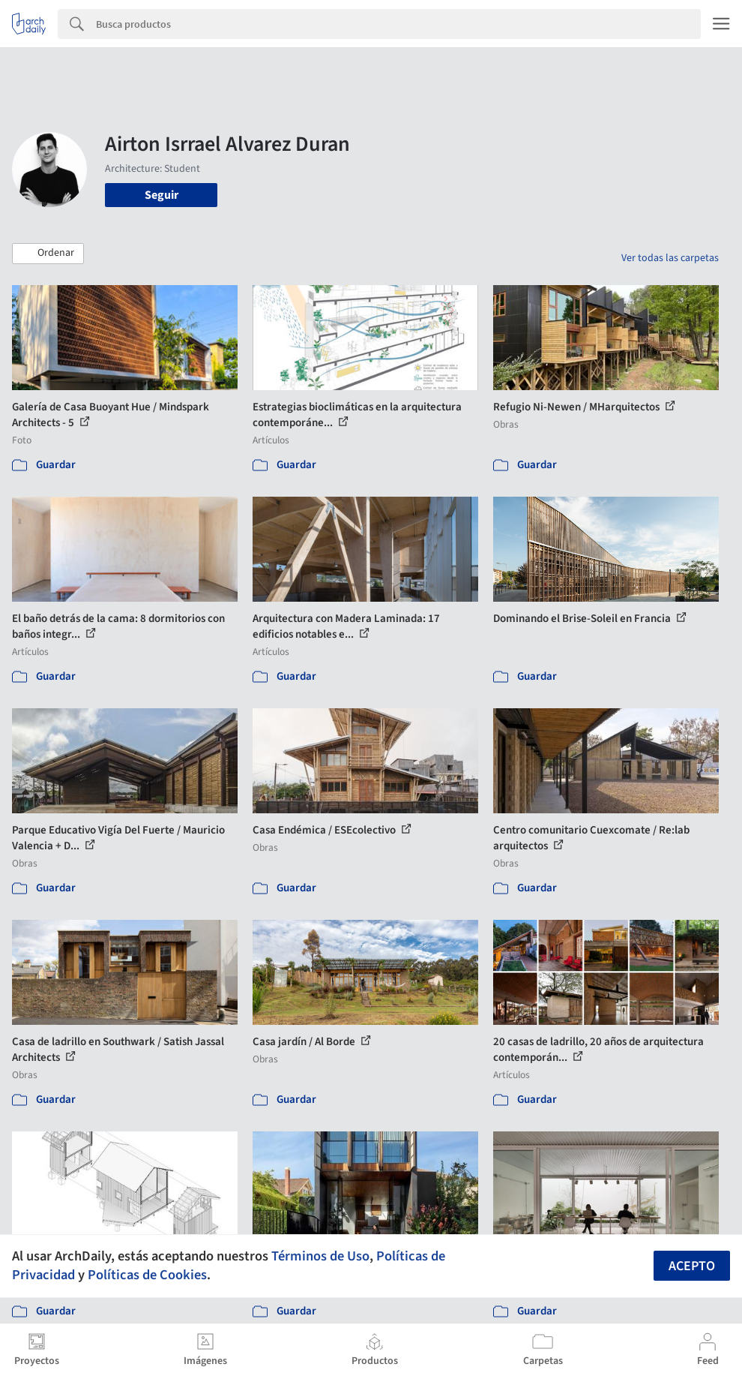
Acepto (692, 1266)
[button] (48, 253)
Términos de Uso (320, 1256)
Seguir (161, 195)
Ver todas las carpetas (670, 258)
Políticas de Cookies (147, 1274)
